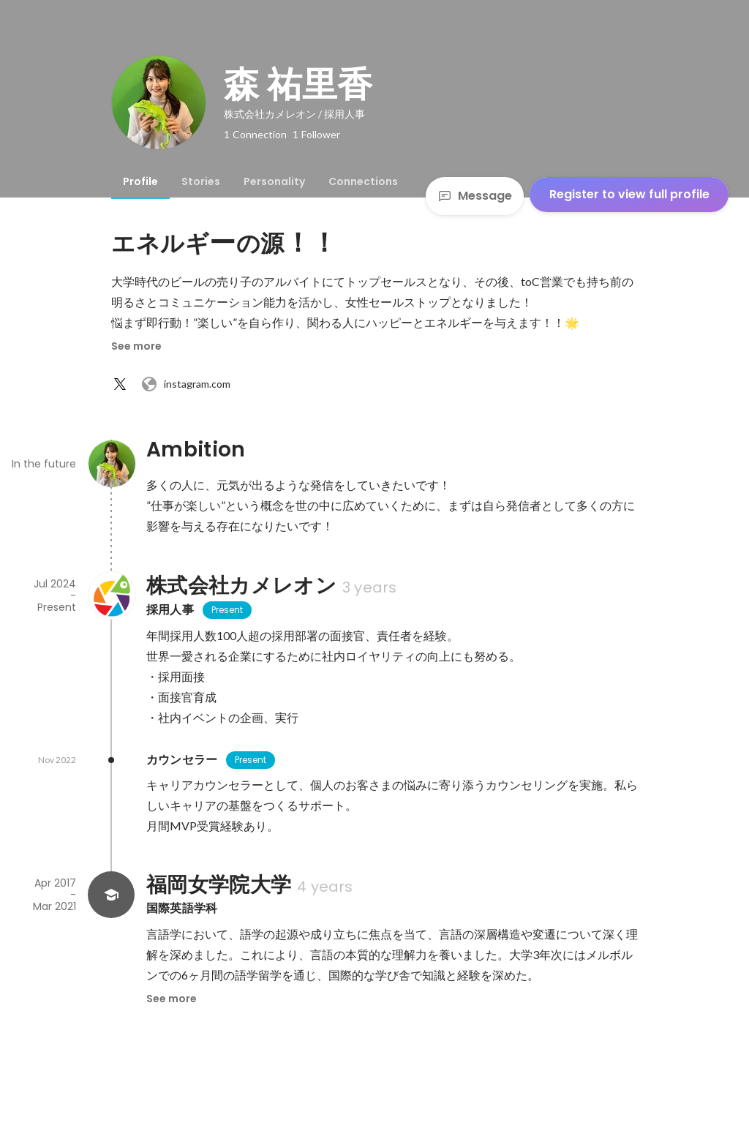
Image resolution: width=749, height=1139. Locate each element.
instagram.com (185, 384)
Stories (200, 181)
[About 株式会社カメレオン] (111, 595)
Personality (274, 181)
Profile (140, 181)
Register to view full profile (629, 194)
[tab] (140, 181)
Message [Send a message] (474, 195)
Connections (363, 181)
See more (136, 346)
